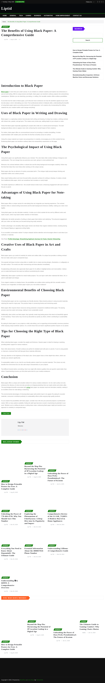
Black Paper (6, 413)
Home (5, 15)
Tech (21, 15)
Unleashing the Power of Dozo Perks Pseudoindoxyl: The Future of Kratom (65, 634)
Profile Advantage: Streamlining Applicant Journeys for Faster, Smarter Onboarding (34, 239)
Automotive (48, 15)
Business (37, 15)
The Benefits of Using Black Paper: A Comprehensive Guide (24, 21)
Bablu (84, 632)
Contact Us (77, 15)
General (13, 15)
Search (78, 29)
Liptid (6, 8)
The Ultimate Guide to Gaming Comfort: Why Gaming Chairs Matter (89, 626)
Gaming (28, 15)
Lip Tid (6, 39)
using (28, 387)
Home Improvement (63, 15)
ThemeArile (39, 680)
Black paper (5, 91)
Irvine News (30, 680)
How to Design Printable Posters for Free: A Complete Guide (11, 486)
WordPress (23, 680)
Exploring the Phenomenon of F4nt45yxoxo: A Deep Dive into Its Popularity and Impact (34, 518)
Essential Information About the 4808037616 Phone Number (33, 550)
